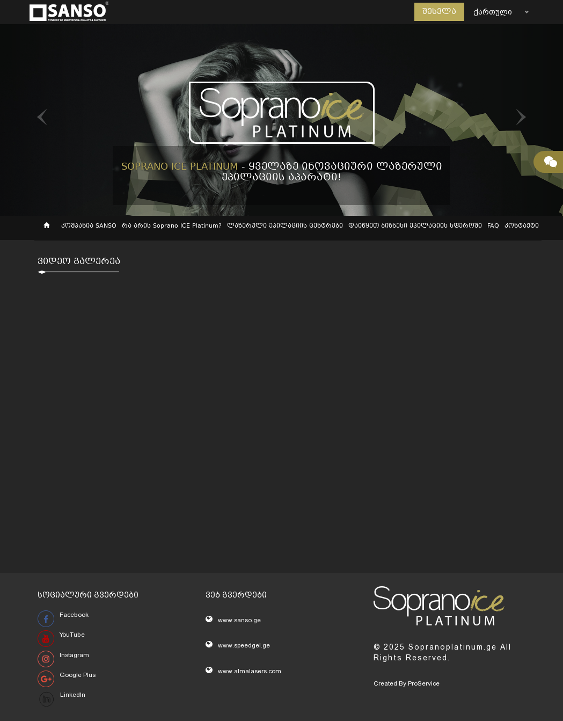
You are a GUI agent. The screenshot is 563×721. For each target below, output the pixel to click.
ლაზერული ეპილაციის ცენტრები (285, 226)
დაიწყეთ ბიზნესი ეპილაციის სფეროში (415, 226)
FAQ (493, 226)
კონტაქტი (521, 226)
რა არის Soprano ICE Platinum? (172, 226)
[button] (42, 120)
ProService (424, 683)
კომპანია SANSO (88, 226)
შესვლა (439, 12)
